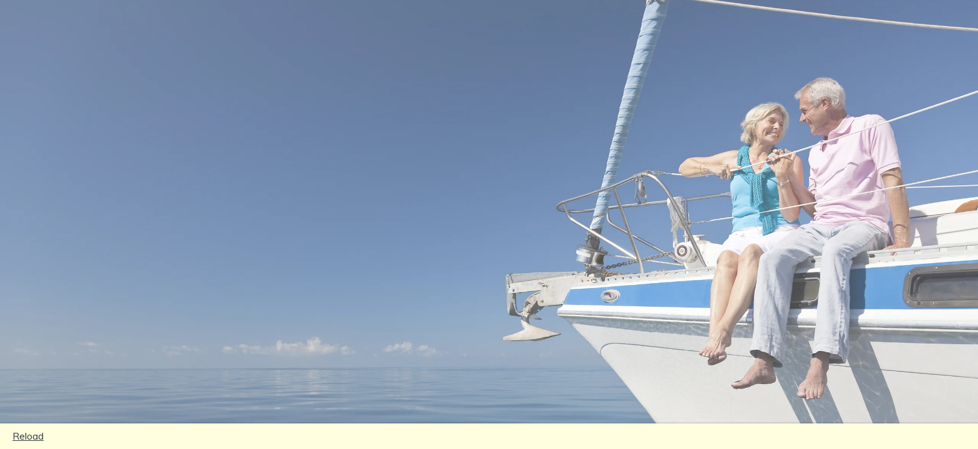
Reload (28, 436)
